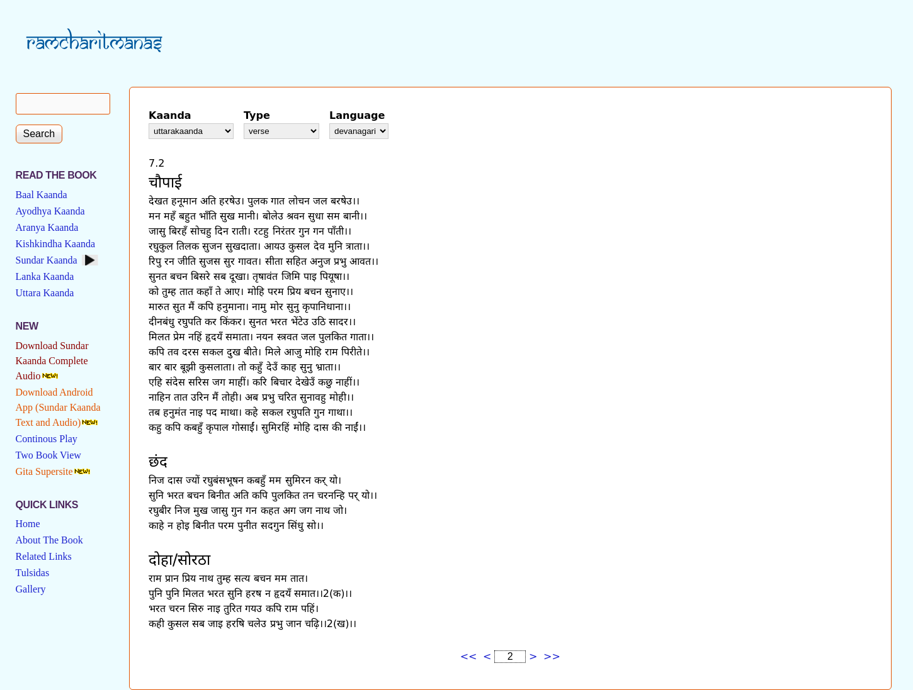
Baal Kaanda (41, 194)
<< (468, 656)
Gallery (31, 589)
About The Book (49, 540)
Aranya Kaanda (47, 227)
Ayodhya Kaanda (50, 211)
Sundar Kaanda (46, 260)
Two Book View (48, 455)
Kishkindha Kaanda (56, 243)
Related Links (44, 556)
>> (551, 656)
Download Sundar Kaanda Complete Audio (52, 360)
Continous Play (46, 438)
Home (28, 523)
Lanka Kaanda (45, 276)
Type (257, 115)
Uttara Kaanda (45, 292)
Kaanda (170, 115)
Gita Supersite (44, 471)
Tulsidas (33, 572)
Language (357, 115)
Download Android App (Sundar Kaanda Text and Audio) (58, 407)
